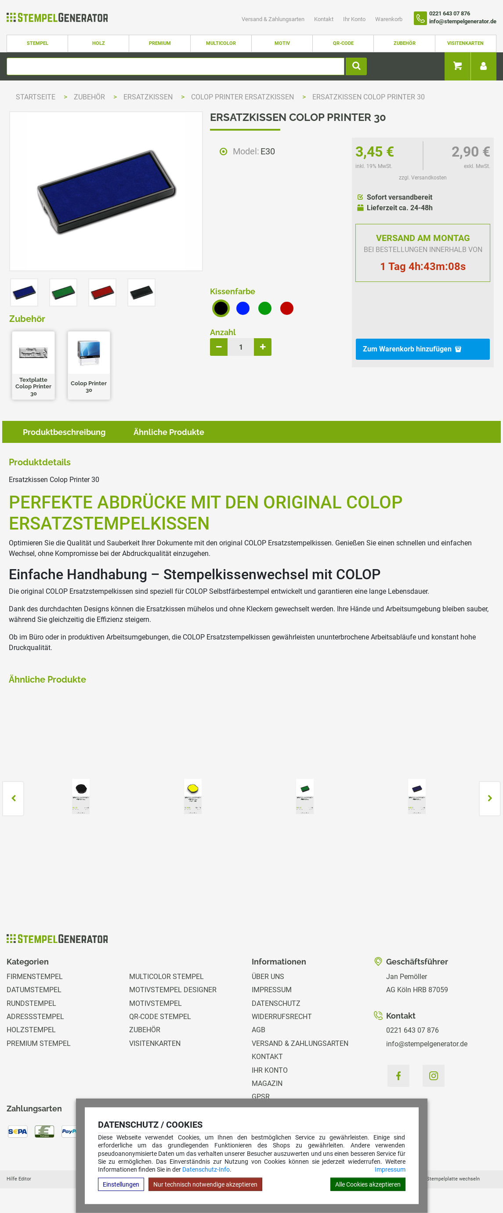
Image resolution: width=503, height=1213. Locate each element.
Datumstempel (34, 990)
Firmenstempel (35, 976)
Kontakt (324, 19)
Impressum (390, 1169)
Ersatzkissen (148, 97)
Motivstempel (155, 1003)
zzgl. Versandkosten (423, 178)
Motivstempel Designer (173, 990)
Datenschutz (276, 1003)
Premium (160, 43)
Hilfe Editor (19, 1179)
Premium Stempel (39, 1043)
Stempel (37, 43)
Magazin (267, 1083)
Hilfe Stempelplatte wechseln (447, 1179)
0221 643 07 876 (412, 1030)
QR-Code (343, 43)
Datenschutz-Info (206, 1169)
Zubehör (405, 43)
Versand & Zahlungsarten (274, 19)
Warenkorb (388, 19)
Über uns (268, 976)
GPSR (261, 1096)
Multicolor (221, 43)
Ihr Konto (355, 19)
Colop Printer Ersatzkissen (243, 97)
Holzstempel (31, 1030)
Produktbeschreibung (64, 432)
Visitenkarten (465, 43)
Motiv (282, 43)
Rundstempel (31, 1003)
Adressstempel (35, 1016)
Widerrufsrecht (282, 1016)
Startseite (35, 97)
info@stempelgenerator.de (426, 1044)
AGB (258, 1030)
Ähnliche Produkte (169, 432)
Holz (98, 43)
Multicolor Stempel (166, 976)
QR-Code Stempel (160, 1016)
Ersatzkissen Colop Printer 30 (368, 97)
